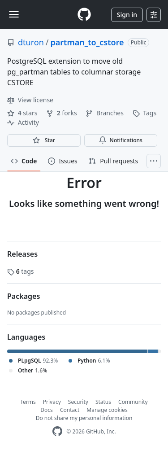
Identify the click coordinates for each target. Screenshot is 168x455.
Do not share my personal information (84, 418)
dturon (31, 42)
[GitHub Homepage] (57, 431)
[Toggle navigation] (14, 14)
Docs (46, 410)
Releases (22, 254)
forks (62, 113)
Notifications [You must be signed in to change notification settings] (120, 140)
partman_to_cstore (87, 42)
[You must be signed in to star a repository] (44, 140)
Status (103, 402)
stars (23, 113)
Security (78, 402)
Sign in (127, 14)
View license (30, 100)
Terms (28, 402)
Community (133, 402)
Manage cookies (106, 410)
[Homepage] (84, 14)
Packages (23, 296)
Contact (69, 410)
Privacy (52, 402)
